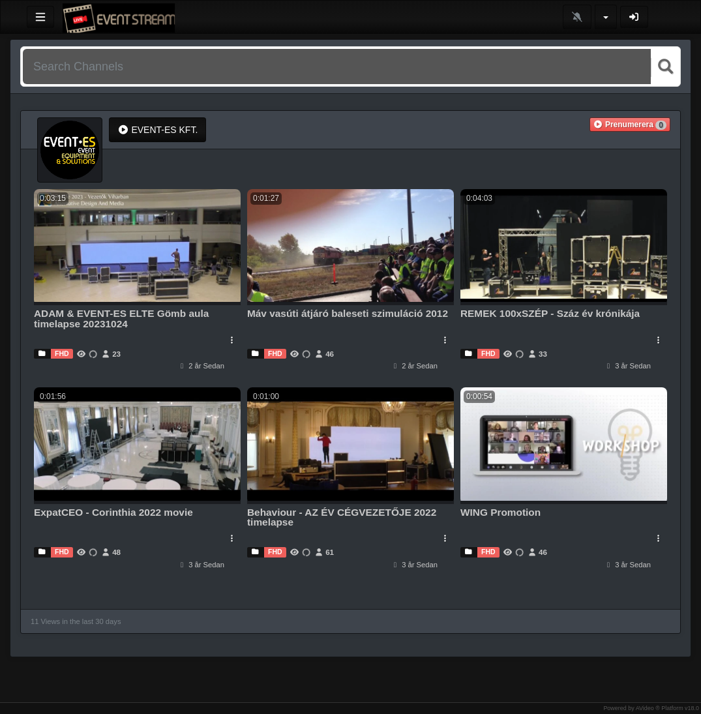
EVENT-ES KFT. (157, 130)
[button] (629, 124)
